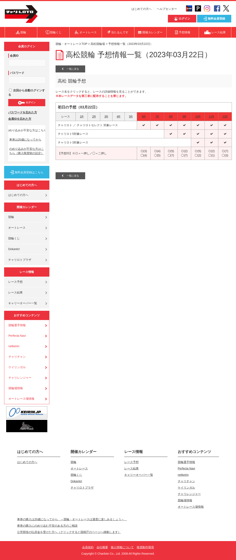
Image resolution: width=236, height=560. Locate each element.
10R (198, 116)
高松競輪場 (98, 43)
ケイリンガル (17, 367)
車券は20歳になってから (25, 139)
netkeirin (13, 346)
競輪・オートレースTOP (71, 43)
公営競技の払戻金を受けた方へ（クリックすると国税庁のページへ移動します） (69, 532)
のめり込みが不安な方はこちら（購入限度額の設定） (26, 151)
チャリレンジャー (19, 377)
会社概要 (102, 547)
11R (211, 116)
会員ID (14, 55)
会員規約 (88, 547)
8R (171, 116)
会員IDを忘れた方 (19, 118)
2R (94, 116)
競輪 (11, 217)
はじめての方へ (141, 8)
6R (143, 116)
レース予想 (15, 281)
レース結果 (15, 292)
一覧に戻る (70, 69)
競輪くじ (14, 238)
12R (225, 116)
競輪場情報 (15, 388)
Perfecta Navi (17, 335)
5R (131, 116)
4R (118, 116)
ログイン (26, 103)
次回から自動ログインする (26, 92)
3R (106, 116)
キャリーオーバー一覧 (22, 303)
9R (184, 116)
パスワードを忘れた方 (22, 112)
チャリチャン (17, 356)
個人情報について (122, 547)
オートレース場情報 (21, 398)
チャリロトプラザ (19, 259)
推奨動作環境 (145, 547)
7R (157, 116)
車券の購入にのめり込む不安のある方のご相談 (47, 525)
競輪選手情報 (17, 325)
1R (82, 116)
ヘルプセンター (167, 8)
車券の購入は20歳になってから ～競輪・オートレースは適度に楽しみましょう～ (72, 519)
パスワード (17, 73)
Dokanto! (14, 249)
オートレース (17, 227)
